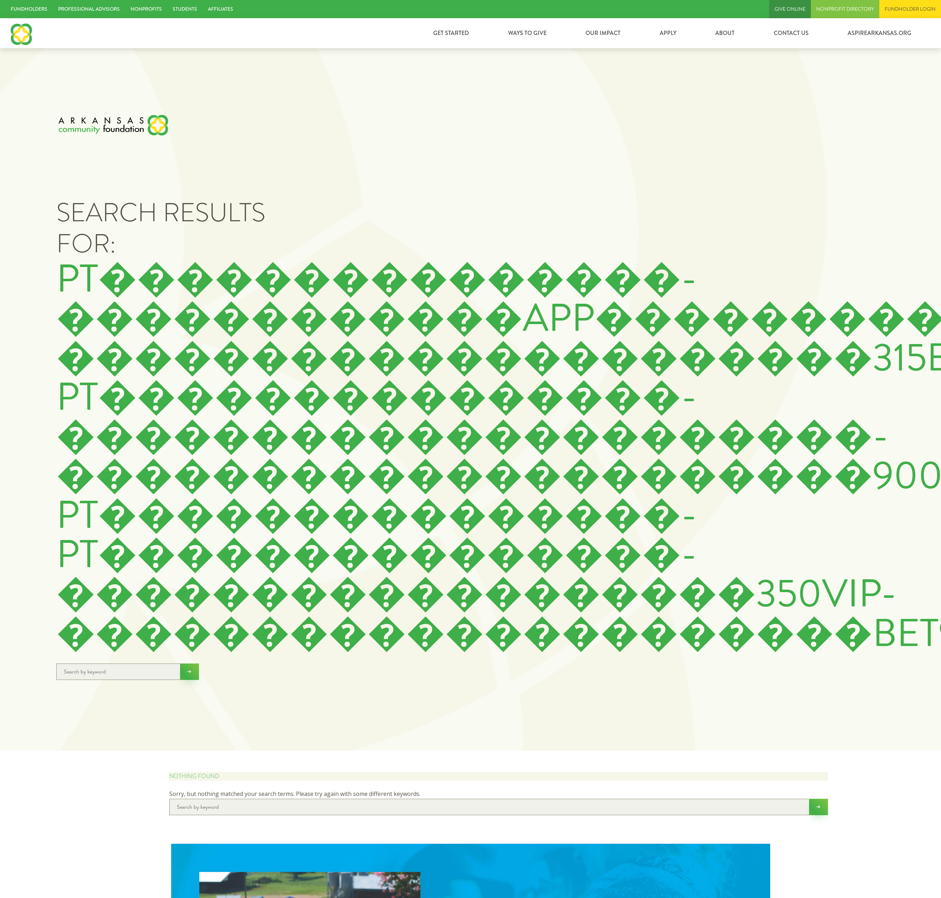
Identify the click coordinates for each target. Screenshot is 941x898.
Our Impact (602, 33)
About (725, 33)
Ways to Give (527, 33)
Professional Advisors (89, 8)
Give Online (790, 9)
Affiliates (220, 8)
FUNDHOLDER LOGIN (910, 9)
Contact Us (791, 33)
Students (185, 8)
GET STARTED (451, 33)
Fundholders (29, 8)
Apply (668, 33)
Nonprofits (146, 8)
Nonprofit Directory (845, 9)
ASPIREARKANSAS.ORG (879, 33)
